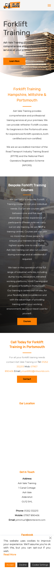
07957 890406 (31, 515)
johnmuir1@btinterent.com (30, 520)
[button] (49, 5)
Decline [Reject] (23, 565)
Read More (9, 554)
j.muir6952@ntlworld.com (35, 371)
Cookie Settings (40, 565)
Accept (10, 565)
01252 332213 (31, 510)
